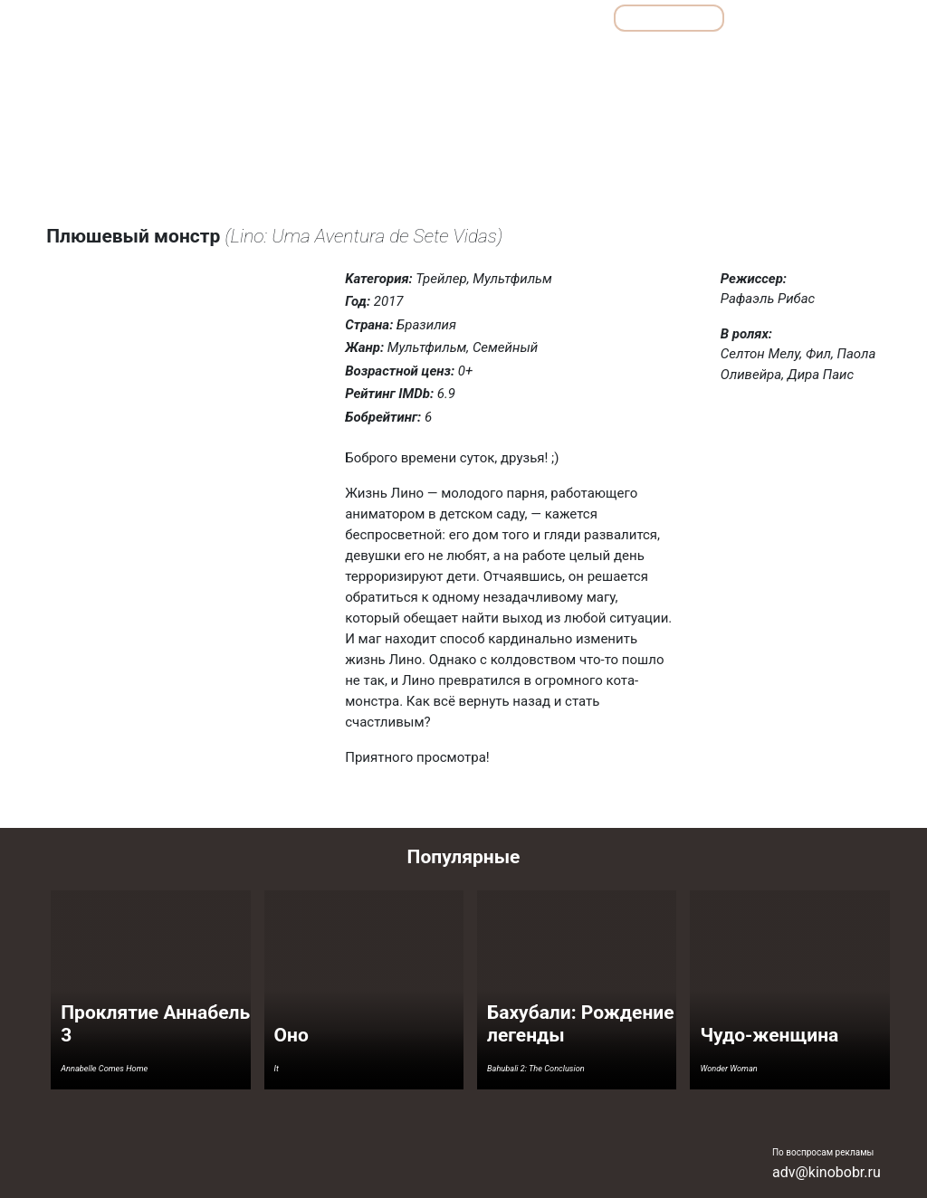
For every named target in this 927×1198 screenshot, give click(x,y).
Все (476, 18)
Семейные (691, 57)
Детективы (385, 57)
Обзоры (295, 18)
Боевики (309, 57)
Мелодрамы (607, 57)
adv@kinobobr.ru (826, 1172)
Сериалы (782, 18)
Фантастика (837, 57)
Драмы (458, 57)
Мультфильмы (669, 18)
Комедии (527, 57)
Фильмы (558, 18)
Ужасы (763, 57)
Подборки (391, 18)
